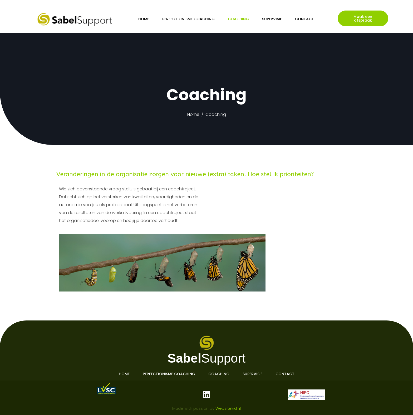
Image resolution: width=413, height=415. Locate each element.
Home (143, 19)
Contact (304, 19)
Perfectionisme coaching (188, 19)
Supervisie (272, 19)
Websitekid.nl (228, 408)
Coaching (238, 19)
